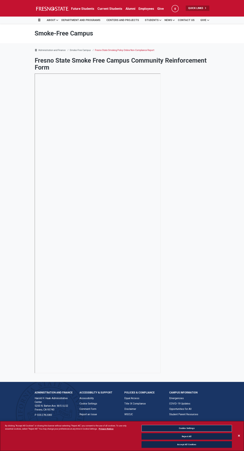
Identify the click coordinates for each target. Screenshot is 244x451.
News (168, 20)
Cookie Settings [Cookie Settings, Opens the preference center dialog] (187, 428)
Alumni (130, 9)
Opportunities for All (180, 408)
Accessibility (86, 398)
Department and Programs (80, 20)
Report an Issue (88, 414)
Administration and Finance (52, 50)
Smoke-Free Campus (80, 50)
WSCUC (128, 414)
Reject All (186, 436)
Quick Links (197, 8)
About (51, 20)
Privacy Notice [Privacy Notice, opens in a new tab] (106, 429)
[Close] (238, 435)
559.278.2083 (44, 414)
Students (152, 20)
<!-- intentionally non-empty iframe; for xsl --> (98, 223)
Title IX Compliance (135, 403)
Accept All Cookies (186, 444)
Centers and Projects (122, 20)
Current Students (109, 9)
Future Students (82, 9)
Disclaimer (130, 408)
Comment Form (87, 408)
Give (160, 9)
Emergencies (176, 398)
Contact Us (186, 20)
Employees (146, 9)
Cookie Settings (88, 403)
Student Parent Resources (183, 414)
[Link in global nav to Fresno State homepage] (52, 8)
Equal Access (131, 398)
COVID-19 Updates (179, 403)
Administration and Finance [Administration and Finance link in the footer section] (54, 392)
